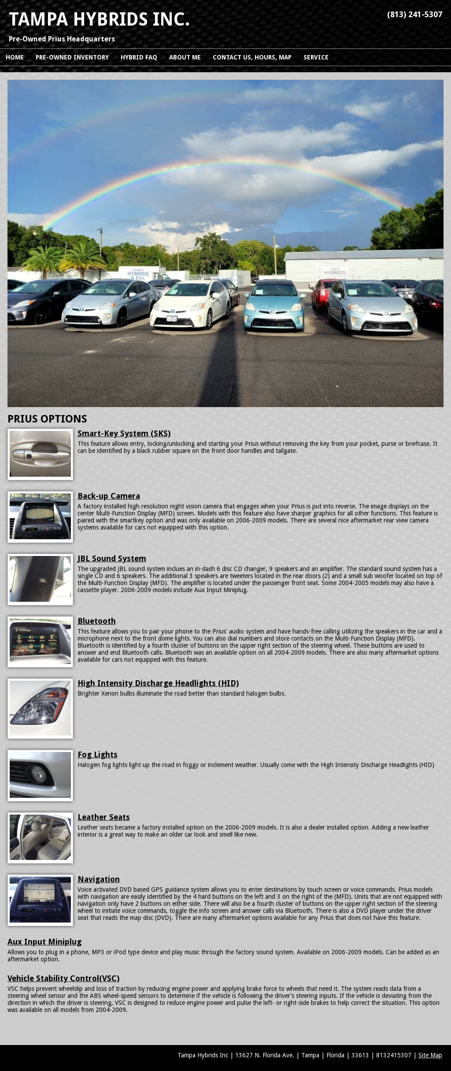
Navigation (99, 879)
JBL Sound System (112, 558)
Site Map (430, 1055)
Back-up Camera (109, 495)
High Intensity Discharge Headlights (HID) (158, 683)
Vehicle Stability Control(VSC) (63, 978)
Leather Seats (104, 817)
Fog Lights (98, 754)
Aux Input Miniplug (44, 941)
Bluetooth (97, 621)
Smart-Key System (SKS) (124, 433)
